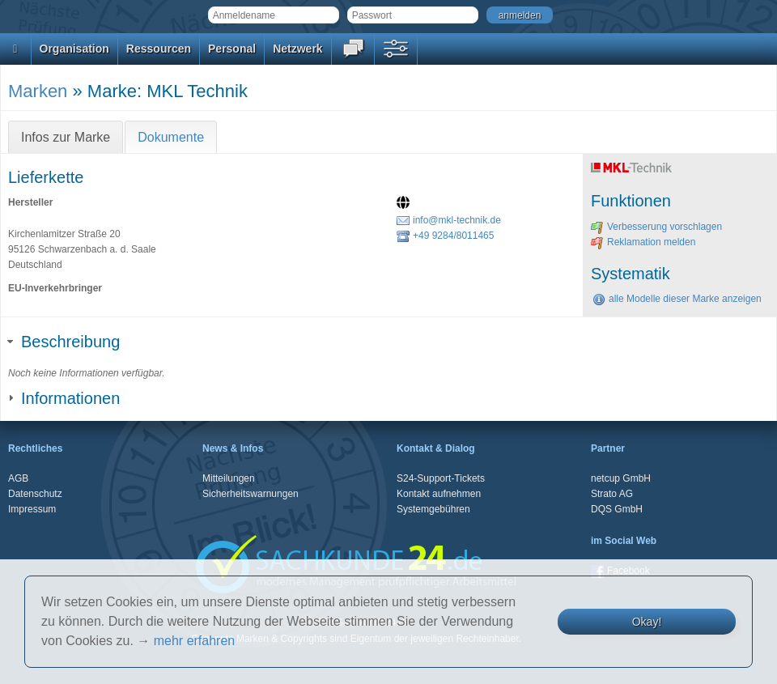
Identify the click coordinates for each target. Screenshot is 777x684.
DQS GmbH (617, 509)
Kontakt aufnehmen (439, 493)
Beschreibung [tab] (64, 341)
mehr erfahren (195, 641)
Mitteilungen (228, 478)
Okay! (647, 621)
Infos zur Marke (65, 137)
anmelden (520, 15)
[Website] (405, 204)
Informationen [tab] (64, 398)
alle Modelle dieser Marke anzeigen (677, 298)
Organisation (74, 48)
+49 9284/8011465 (445, 235)
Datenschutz (35, 493)
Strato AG (612, 493)
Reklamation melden (643, 242)
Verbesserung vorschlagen (656, 226)
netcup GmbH (621, 478)
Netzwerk (297, 48)
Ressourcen (158, 48)
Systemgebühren (433, 509)
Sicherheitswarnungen (250, 493)
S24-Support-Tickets (441, 478)
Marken (37, 91)
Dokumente (171, 137)
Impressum (32, 509)
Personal (232, 48)
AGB (18, 478)
